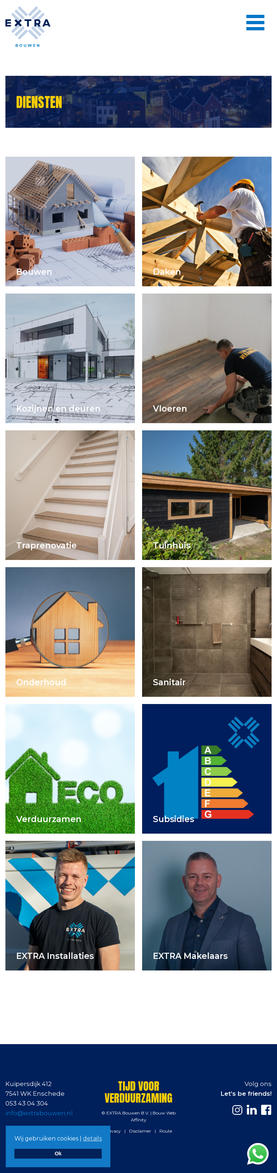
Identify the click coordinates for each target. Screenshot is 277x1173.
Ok (57, 1153)
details (92, 1138)
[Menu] (255, 22)
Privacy (113, 1131)
